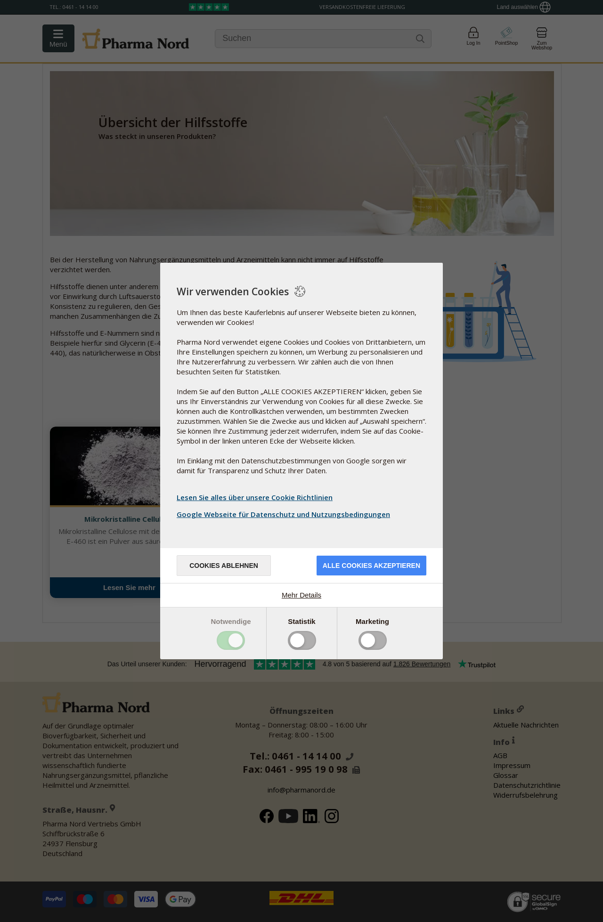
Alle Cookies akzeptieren (371, 565)
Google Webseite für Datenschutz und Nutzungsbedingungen (284, 514)
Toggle (231, 640)
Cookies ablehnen (223, 565)
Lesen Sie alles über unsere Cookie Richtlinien (255, 497)
